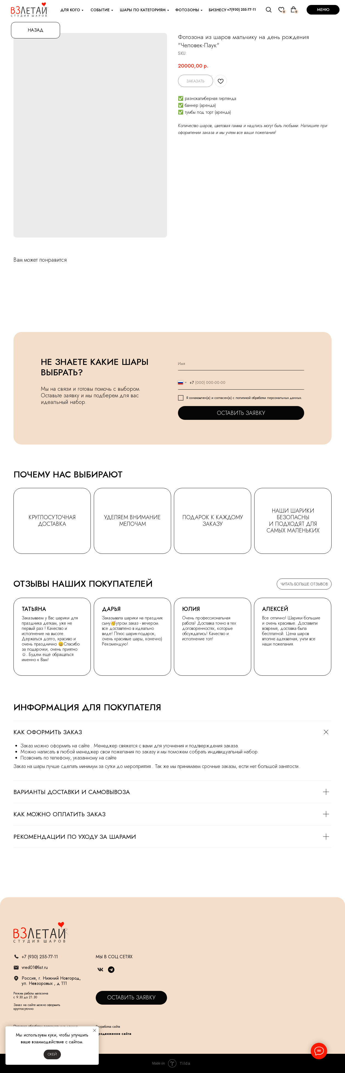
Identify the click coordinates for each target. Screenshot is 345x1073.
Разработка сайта (108, 1026)
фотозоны (187, 10)
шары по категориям (143, 10)
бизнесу (217, 10)
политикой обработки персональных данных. (269, 397)
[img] (269, 10)
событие (100, 10)
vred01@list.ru (35, 967)
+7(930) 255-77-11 (241, 9)
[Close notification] (94, 1030)
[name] (241, 363)
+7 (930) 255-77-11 (40, 957)
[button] (131, 998)
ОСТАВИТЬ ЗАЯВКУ (241, 413)
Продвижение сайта (113, 1033)
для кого (70, 10)
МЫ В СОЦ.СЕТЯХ (114, 957)
